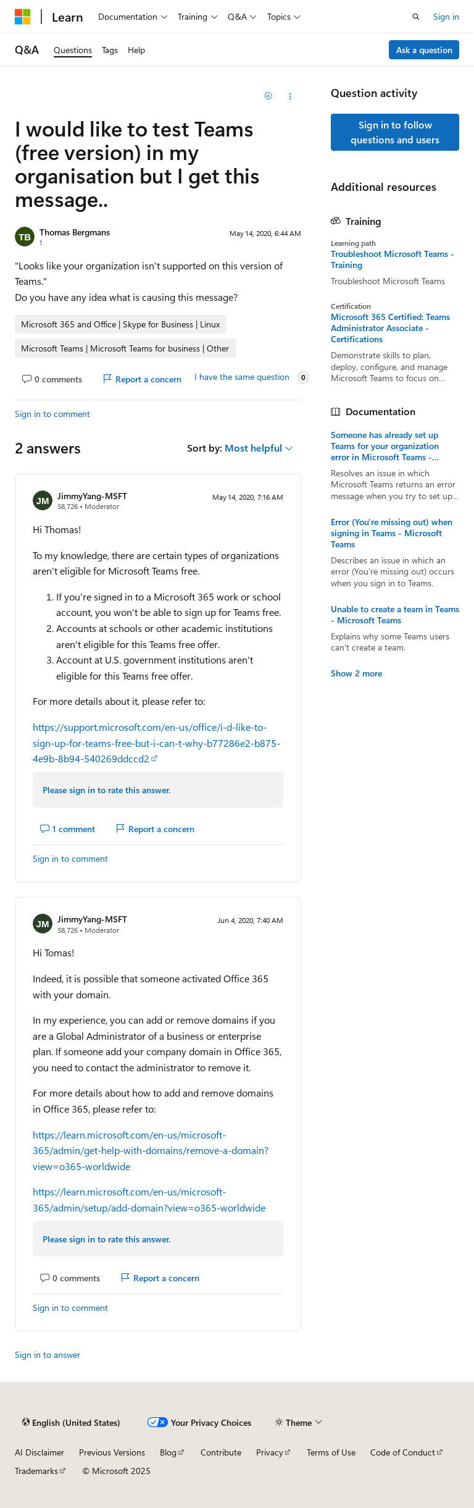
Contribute (221, 1452)
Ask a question (424, 50)
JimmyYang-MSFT (92, 496)
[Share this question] (290, 96)
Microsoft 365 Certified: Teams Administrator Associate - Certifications (390, 328)
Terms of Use (331, 1452)
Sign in (446, 16)
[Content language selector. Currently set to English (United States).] (71, 1422)
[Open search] (416, 17)
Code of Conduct (402, 1452)
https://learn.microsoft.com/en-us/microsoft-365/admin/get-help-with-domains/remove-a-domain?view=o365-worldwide (150, 1150)
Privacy (269, 1452)
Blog (168, 1452)
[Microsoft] (23, 17)
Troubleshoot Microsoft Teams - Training (392, 259)
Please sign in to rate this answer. (106, 790)
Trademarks (36, 1470)
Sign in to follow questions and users (395, 132)
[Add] (269, 96)
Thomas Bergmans (75, 232)
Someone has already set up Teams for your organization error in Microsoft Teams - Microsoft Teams (385, 446)
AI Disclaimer (39, 1452)
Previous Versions (112, 1452)
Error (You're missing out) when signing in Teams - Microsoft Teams (391, 533)
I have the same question (241, 377)
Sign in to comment (52, 413)
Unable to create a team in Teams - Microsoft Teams (395, 615)
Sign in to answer (47, 1354)
